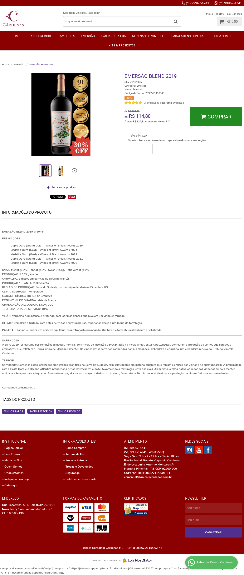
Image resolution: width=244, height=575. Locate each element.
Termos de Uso (75, 454)
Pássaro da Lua (113, 36)
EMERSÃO (88, 36)
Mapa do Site (13, 460)
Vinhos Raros (13, 411)
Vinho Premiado (69, 411)
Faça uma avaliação (172, 103)
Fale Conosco (234, 14)
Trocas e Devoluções (79, 466)
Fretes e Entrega (76, 460)
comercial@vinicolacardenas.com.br (148, 477)
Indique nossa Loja (17, 479)
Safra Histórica (40, 411)
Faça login (94, 13)
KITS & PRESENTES (122, 45)
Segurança (72, 473)
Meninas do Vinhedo (148, 36)
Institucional (14, 441)
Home (15, 36)
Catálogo (10, 485)
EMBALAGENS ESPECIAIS (188, 36)
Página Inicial (13, 448)
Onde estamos (14, 473)
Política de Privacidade (80, 479)
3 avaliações (151, 103)
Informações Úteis (79, 441)
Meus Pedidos (215, 14)
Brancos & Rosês (40, 36)
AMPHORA (67, 36)
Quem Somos (223, 36)
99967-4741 (197, 3)
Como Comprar (75, 448)
